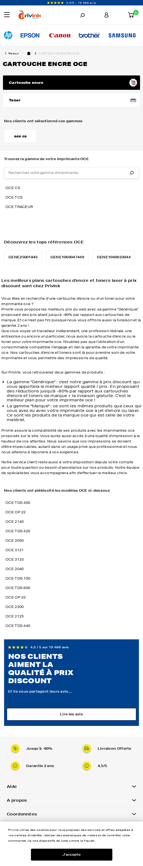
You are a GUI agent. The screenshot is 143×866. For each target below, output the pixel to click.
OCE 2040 (14, 569)
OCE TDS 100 (17, 578)
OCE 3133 (14, 559)
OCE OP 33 (15, 597)
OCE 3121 (14, 550)
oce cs (12, 188)
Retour (13, 53)
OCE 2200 (14, 606)
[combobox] (71, 172)
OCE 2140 (14, 521)
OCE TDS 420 (17, 531)
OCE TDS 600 (17, 588)
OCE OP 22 (15, 512)
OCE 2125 (14, 616)
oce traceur (19, 206)
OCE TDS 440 (17, 625)
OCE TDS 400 (17, 502)
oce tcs (14, 197)
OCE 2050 (14, 540)
